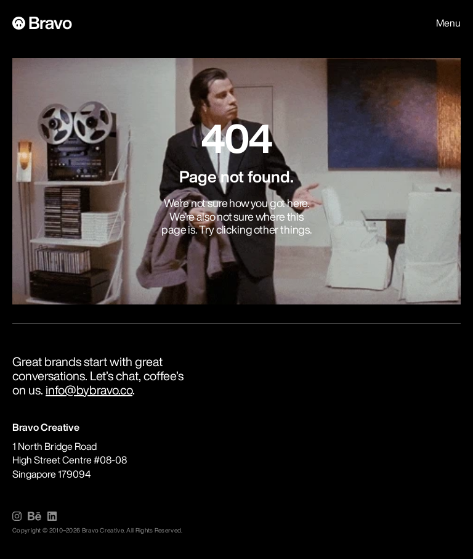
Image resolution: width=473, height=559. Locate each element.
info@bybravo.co (89, 390)
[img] (17, 516)
